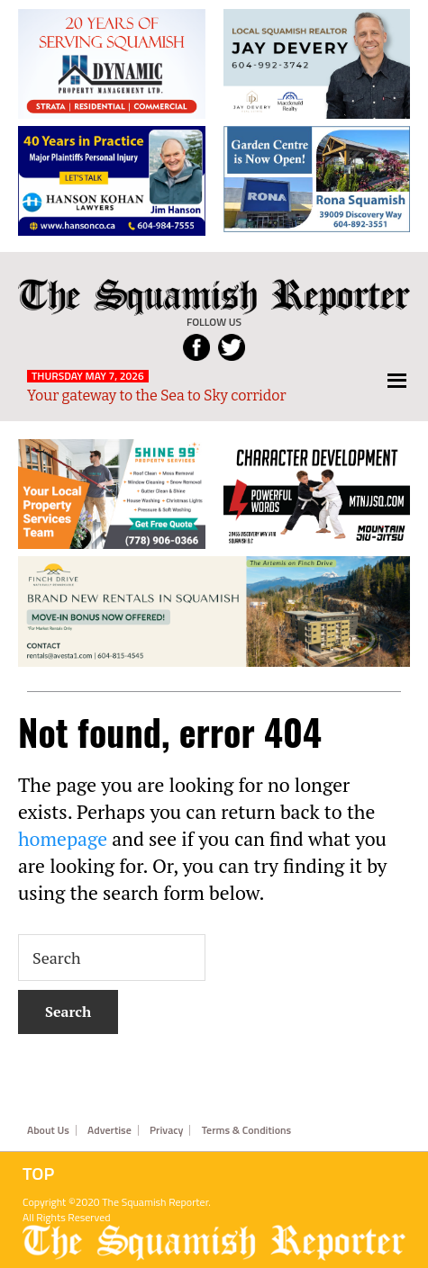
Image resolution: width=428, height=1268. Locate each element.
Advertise (109, 1130)
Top (38, 1173)
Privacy (166, 1130)
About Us (48, 1130)
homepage (62, 838)
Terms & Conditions (247, 1130)
